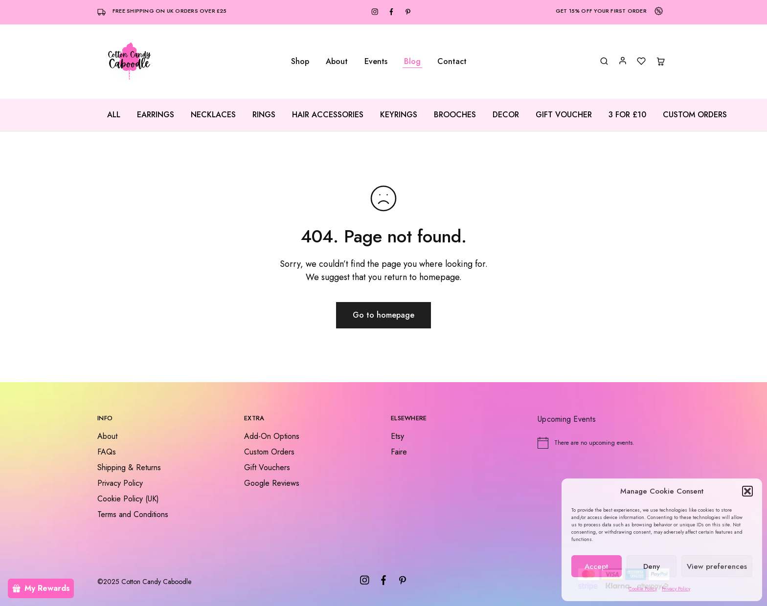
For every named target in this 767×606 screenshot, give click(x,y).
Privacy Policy (676, 588)
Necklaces (213, 114)
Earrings (155, 114)
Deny (651, 566)
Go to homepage (383, 315)
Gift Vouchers (267, 467)
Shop (300, 61)
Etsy (397, 436)
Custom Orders (695, 114)
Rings (263, 114)
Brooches (455, 114)
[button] (747, 491)
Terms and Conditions (132, 514)
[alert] (604, 443)
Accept (596, 566)
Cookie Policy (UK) (128, 498)
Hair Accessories (327, 114)
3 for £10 (627, 114)
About (337, 61)
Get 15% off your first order (601, 11)
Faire (399, 451)
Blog (412, 61)
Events (375, 61)
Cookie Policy (643, 588)
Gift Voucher (564, 114)
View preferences (717, 566)
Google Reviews (271, 483)
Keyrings (398, 114)
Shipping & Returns (129, 467)
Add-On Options (271, 436)
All (113, 114)
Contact (452, 61)
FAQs (106, 451)
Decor (506, 114)
